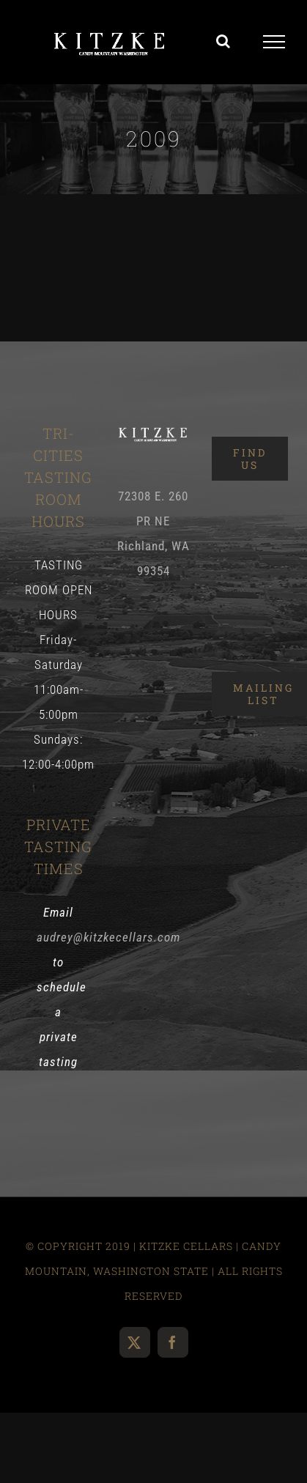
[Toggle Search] (223, 41)
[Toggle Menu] (274, 41)
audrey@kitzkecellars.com (108, 937)
